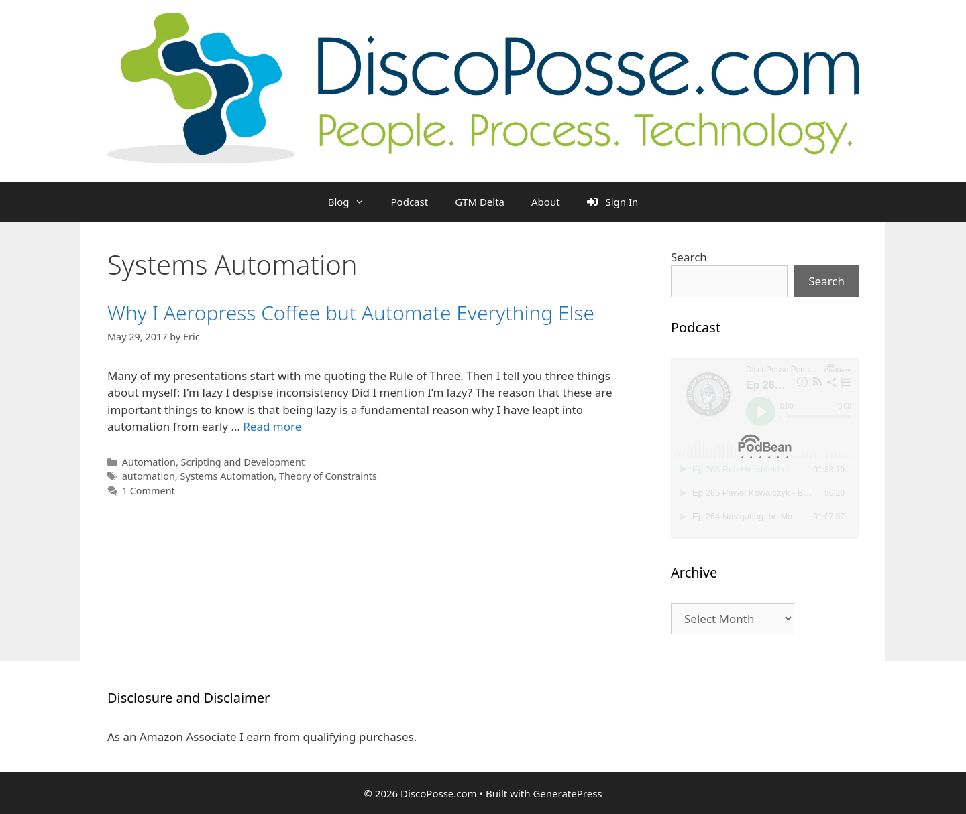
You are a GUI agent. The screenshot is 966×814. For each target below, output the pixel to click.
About (545, 201)
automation (148, 476)
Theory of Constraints (328, 476)
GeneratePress (567, 793)
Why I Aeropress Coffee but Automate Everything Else (350, 312)
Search (689, 257)
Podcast (410, 201)
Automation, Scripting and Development (213, 462)
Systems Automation (227, 476)
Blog (353, 202)
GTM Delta (479, 201)
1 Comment (148, 490)
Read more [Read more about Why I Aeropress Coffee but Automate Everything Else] (272, 426)
